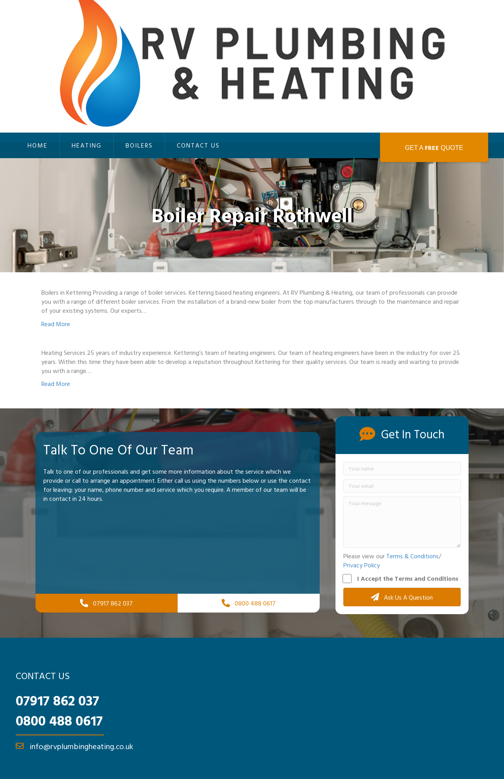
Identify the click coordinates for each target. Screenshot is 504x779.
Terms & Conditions (412, 556)
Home (38, 145)
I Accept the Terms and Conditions (400, 578)
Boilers (139, 145)
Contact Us (198, 145)
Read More (55, 324)
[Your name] (402, 468)
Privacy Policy (361, 565)
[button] (402, 597)
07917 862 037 (57, 700)
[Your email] (402, 486)
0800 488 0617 (59, 720)
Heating (87, 145)
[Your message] (402, 522)
